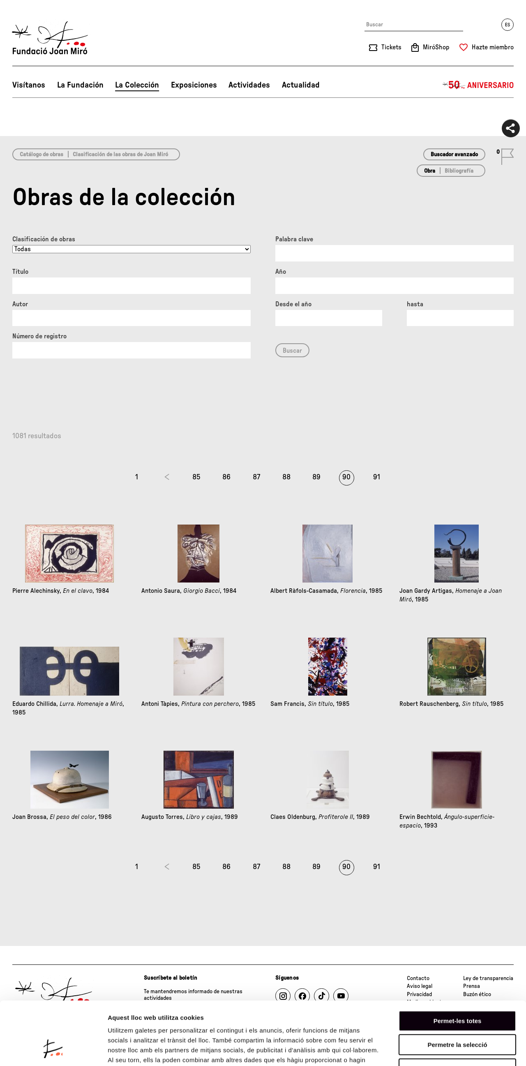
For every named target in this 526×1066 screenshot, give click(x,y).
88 (286, 477)
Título (20, 271)
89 (316, 477)
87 (256, 477)
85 (196, 477)
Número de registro (39, 336)
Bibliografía (459, 171)
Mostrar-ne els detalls (473, 1049)
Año (280, 271)
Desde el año (293, 304)
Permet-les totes (458, 965)
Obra (429, 171)
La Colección (137, 85)
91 (376, 477)
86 (226, 477)
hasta (415, 304)
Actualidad (301, 85)
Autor (20, 304)
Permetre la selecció (457, 989)
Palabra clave (294, 239)
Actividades (249, 85)
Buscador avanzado (454, 154)
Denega (457, 1013)
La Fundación (80, 85)
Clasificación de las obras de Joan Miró (120, 154)
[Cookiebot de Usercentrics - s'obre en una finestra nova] (53, 1050)
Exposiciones (194, 85)
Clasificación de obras (43, 239)
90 (346, 477)
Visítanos (28, 85)
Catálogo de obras (41, 154)
